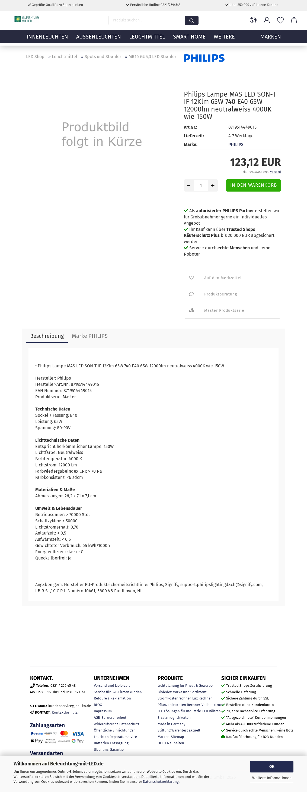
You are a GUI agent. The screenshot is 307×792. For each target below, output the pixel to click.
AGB (97, 717)
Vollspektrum (212, 705)
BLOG (98, 705)
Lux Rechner (202, 698)
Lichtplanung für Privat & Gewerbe (185, 685)
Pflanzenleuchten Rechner (179, 705)
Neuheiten (175, 743)
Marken (164, 737)
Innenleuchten (47, 39)
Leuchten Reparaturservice (115, 737)
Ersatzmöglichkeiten (174, 717)
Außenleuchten (98, 39)
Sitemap (177, 737)
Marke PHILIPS (90, 336)
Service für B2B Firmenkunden (118, 692)
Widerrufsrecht (106, 724)
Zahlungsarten (47, 725)
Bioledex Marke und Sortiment (182, 692)
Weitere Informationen (272, 778)
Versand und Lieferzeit (112, 685)
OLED (162, 743)
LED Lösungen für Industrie (179, 711)
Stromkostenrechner (174, 698)
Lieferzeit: (194, 135)
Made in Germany (171, 724)
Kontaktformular (65, 712)
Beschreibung (47, 336)
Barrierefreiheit (113, 717)
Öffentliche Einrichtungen (115, 730)
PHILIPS (236, 144)
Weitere (224, 39)
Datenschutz (129, 724)
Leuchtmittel (147, 39)
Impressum (103, 711)
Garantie (117, 750)
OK (271, 766)
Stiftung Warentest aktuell (179, 730)
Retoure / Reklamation (112, 698)
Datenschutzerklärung (161, 782)
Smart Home (189, 39)
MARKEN (270, 39)
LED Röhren (211, 711)
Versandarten (46, 753)
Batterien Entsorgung (111, 743)
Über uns (101, 750)
